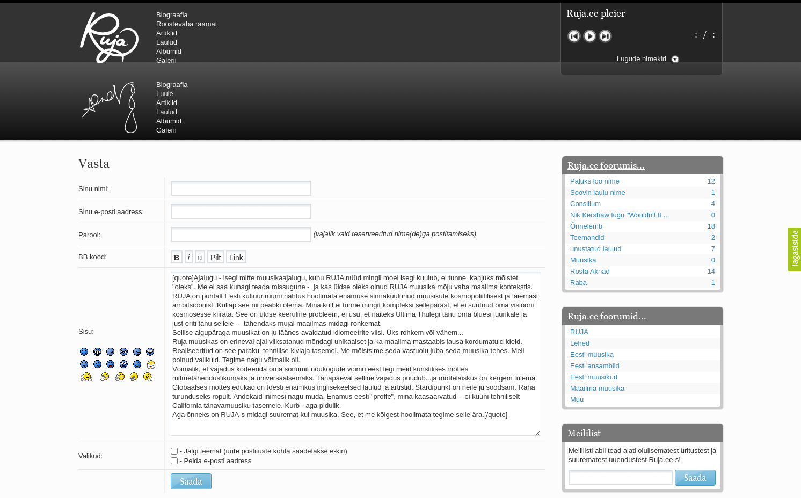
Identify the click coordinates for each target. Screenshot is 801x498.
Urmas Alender (291, 37)
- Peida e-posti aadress (216, 396)
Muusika (583, 196)
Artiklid (166, 33)
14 (711, 207)
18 (711, 162)
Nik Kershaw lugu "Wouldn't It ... (619, 151)
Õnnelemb (586, 162)
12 (711, 117)
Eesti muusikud (593, 313)
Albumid (168, 51)
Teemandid (587, 173)
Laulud (166, 42)
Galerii (166, 60)
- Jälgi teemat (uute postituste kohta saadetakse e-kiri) (263, 387)
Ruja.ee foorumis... (606, 101)
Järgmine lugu (605, 36)
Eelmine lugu (574, 36)
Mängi (589, 36)
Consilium (585, 139)
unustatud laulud (595, 184)
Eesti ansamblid (595, 301)
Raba (578, 218)
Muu (577, 335)
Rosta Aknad (590, 207)
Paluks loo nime (595, 117)
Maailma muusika (597, 324)
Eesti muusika (592, 290)
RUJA (109, 37)
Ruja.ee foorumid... (606, 251)
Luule (346, 24)
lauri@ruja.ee (322, 490)
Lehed (579, 279)
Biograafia (172, 15)
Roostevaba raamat (186, 24)
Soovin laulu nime (597, 128)
